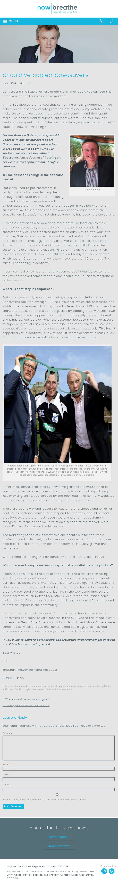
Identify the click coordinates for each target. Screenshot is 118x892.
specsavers (38, 689)
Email (6, 774)
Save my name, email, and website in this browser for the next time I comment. (45, 799)
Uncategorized (44, 686)
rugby (28, 689)
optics (6, 689)
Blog (32, 686)
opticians (106, 686)
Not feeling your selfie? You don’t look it (26, 705)
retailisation (16, 689)
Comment (8, 733)
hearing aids (93, 686)
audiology (71, 686)
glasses (82, 686)
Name (6, 764)
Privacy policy (108, 866)
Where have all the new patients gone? (26, 699)
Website (7, 784)
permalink (67, 689)
